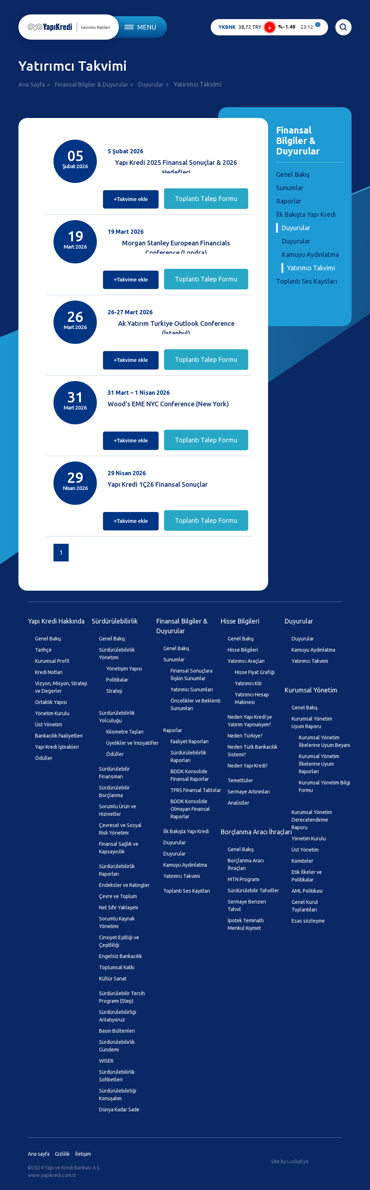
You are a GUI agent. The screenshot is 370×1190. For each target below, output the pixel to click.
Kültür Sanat (112, 978)
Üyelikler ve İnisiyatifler (132, 743)
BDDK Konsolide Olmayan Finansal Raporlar (190, 809)
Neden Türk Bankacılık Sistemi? (253, 750)
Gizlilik (62, 1154)
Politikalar (117, 680)
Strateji (114, 691)
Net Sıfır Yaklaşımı (118, 907)
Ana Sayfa (31, 84)
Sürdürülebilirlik (115, 621)
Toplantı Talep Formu (206, 198)
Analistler (238, 803)
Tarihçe (43, 650)
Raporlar (288, 201)
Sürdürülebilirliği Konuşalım (117, 1094)
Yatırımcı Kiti (248, 683)
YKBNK (227, 27)
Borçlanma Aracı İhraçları (256, 831)
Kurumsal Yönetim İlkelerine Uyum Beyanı (324, 741)
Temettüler (240, 780)
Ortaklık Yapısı (51, 702)
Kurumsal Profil (52, 661)
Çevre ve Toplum (118, 896)
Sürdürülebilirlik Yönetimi (117, 653)
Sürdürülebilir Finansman (114, 772)
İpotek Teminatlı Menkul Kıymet (246, 924)
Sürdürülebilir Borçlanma (114, 791)
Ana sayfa (39, 1154)
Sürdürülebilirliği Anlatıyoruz (117, 1016)
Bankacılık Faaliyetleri (59, 736)
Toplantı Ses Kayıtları (306, 281)
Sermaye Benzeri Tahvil (247, 905)
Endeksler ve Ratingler (124, 885)
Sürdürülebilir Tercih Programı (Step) (122, 997)
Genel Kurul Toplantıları (305, 906)
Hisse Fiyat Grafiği (255, 672)
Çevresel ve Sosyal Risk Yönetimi (120, 829)
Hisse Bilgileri (239, 621)
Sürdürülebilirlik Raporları (117, 870)
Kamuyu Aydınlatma (310, 254)
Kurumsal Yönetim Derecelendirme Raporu (312, 819)
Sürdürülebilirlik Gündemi (117, 1046)
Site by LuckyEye (290, 1161)
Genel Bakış (293, 174)
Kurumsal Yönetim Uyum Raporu (312, 722)
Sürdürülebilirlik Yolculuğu (117, 716)
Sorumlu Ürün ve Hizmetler (117, 810)
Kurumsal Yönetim (310, 690)
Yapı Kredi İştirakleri (57, 747)
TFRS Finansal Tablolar (196, 790)
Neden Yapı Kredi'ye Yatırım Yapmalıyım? (250, 720)
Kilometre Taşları (124, 732)
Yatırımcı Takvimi (311, 267)
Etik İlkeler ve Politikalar (307, 876)
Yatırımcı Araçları (246, 661)
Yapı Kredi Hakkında (56, 621)
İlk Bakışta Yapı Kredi (306, 214)
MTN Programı (243, 879)
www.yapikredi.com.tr (52, 1175)
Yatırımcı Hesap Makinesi (252, 698)
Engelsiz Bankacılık (120, 956)
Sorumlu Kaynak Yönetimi (117, 922)
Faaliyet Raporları (189, 741)
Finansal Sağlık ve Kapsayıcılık (118, 847)
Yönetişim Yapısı (124, 668)
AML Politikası (307, 891)
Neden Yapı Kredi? (248, 766)
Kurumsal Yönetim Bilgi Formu (324, 786)
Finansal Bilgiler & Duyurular (91, 84)
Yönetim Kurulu (52, 713)
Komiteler (302, 861)
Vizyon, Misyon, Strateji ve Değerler (61, 687)
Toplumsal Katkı (116, 967)
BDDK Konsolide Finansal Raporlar (190, 775)
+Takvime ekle (131, 199)
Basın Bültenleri (117, 1031)
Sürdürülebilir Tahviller (253, 890)
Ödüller (43, 758)
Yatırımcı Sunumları (192, 689)
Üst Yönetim (48, 724)
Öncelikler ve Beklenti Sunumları (195, 704)
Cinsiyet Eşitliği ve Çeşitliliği (119, 941)
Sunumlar (290, 187)
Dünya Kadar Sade (119, 1109)
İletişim (83, 1154)
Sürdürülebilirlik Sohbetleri (117, 1075)
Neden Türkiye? (245, 736)
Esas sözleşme (308, 921)
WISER (106, 1061)
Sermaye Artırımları (249, 792)
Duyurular (151, 84)
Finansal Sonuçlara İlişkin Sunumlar (191, 674)
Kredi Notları (49, 672)
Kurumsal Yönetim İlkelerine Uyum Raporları (319, 763)
